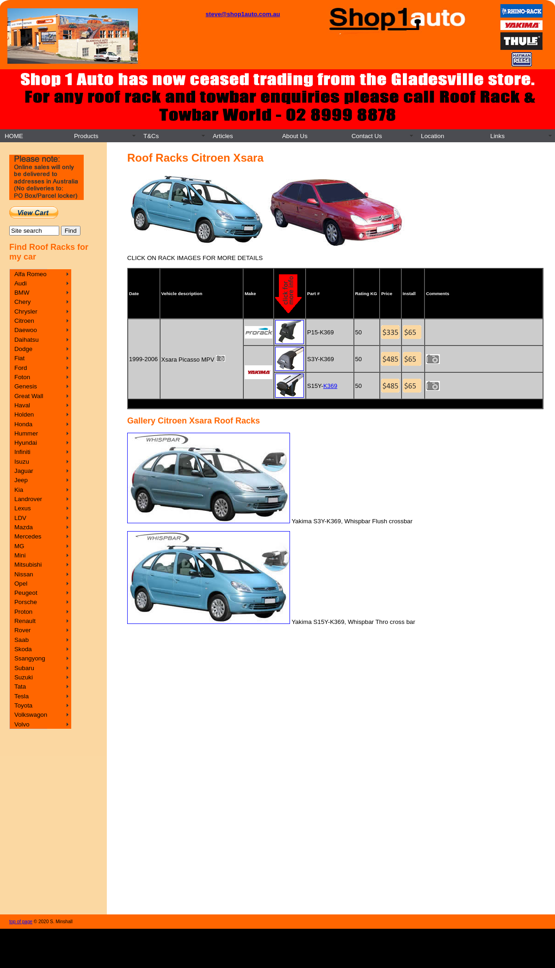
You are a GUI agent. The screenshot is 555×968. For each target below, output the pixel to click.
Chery (22, 301)
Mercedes (28, 536)
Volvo (22, 724)
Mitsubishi (28, 564)
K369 (330, 385)
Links (497, 136)
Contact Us (367, 136)
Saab (21, 639)
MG (19, 546)
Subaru (24, 668)
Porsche (25, 602)
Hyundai (25, 442)
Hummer (26, 433)
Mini (19, 555)
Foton (22, 377)
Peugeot (25, 592)
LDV (20, 517)
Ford (20, 367)
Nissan (23, 574)
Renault (25, 620)
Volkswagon (30, 714)
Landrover (28, 499)
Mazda (23, 527)
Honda (23, 424)
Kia (18, 489)
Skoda (23, 649)
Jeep (21, 480)
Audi (20, 283)
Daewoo (25, 330)
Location (432, 136)
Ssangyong (29, 658)
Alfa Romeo (30, 274)
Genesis (25, 386)
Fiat (19, 358)
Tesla (21, 696)
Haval (22, 405)
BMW (22, 292)
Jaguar (23, 470)
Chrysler (25, 311)
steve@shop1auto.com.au (243, 14)
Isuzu (21, 461)
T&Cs (151, 136)
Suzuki (23, 677)
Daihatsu (26, 339)
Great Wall (28, 396)
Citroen (24, 320)
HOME (14, 136)
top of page (20, 921)
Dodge (23, 348)
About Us (295, 136)
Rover (22, 630)
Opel (20, 583)
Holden (24, 414)
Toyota (23, 705)
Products (86, 136)
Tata (20, 686)
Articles (223, 136)
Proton (23, 611)
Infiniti (22, 451)
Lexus (22, 508)
